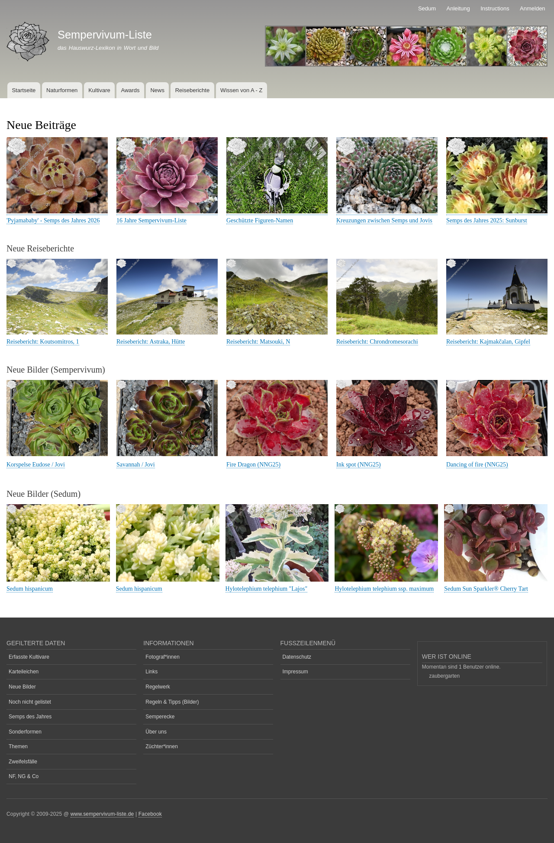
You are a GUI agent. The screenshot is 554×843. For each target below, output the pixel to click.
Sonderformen (25, 732)
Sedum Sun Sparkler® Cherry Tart (486, 589)
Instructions (494, 8)
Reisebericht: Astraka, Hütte (150, 341)
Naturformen (61, 90)
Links (151, 672)
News (157, 90)
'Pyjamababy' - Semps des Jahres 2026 (53, 220)
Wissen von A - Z (241, 90)
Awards (130, 90)
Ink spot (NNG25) (358, 464)
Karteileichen (24, 672)
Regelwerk (157, 687)
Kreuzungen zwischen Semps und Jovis (384, 220)
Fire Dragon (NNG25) (253, 464)
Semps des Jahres (30, 717)
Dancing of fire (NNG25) (477, 464)
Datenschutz (297, 657)
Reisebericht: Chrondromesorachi (377, 341)
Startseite (23, 90)
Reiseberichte (192, 90)
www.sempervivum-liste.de (102, 814)
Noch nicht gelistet (30, 702)
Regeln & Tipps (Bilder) (172, 702)
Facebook (150, 814)
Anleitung (458, 8)
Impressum (295, 672)
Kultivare (99, 90)
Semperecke (159, 717)
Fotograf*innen (162, 657)
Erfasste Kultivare (29, 657)
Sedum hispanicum (29, 589)
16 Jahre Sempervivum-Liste (151, 220)
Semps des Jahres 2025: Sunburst (486, 220)
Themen (18, 746)
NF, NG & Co (24, 776)
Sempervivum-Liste (105, 35)
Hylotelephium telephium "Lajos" (266, 589)
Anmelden (532, 8)
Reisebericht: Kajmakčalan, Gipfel (488, 341)
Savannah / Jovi (135, 464)
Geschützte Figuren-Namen (259, 220)
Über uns (156, 732)
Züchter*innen (161, 746)
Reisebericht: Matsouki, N (258, 341)
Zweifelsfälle (23, 762)
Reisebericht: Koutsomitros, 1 (42, 341)
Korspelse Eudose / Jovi (35, 464)
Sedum (427, 8)
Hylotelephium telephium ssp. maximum (384, 589)
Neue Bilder (22, 687)
